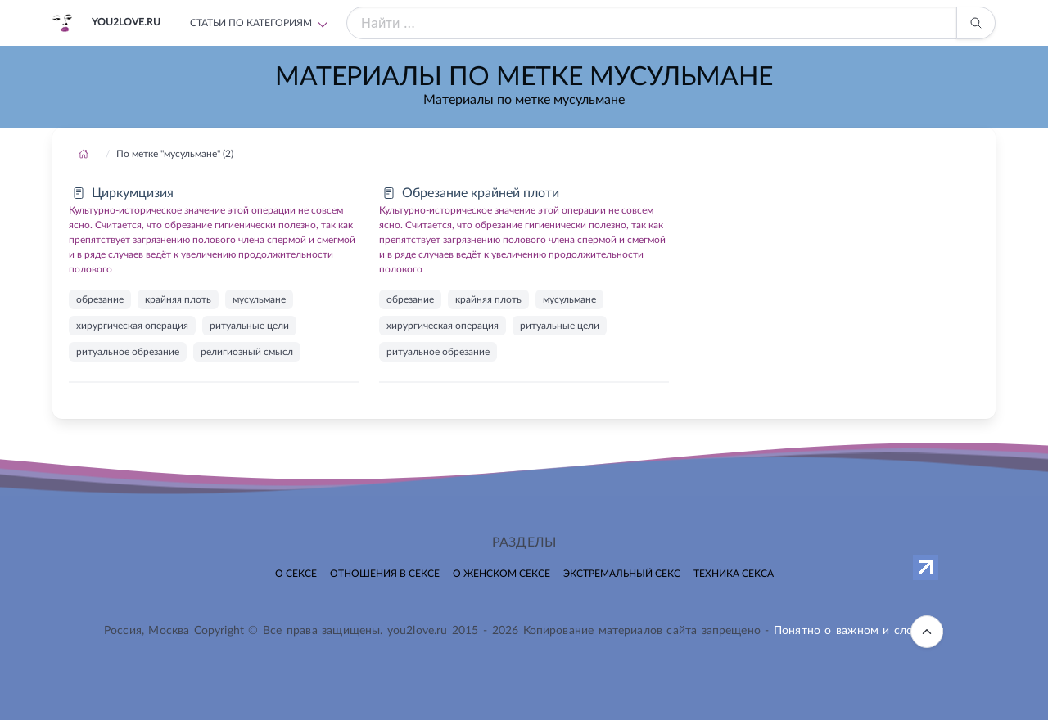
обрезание (100, 299)
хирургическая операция (132, 326)
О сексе (296, 573)
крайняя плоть (178, 299)
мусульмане (259, 299)
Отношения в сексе (385, 573)
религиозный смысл (247, 352)
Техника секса (733, 573)
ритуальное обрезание (127, 352)
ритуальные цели (249, 326)
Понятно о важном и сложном (859, 631)
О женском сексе (501, 573)
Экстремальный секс (621, 573)
